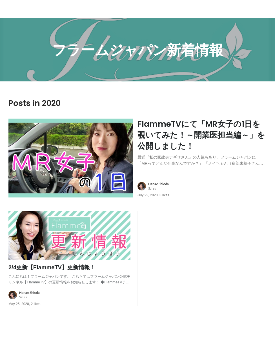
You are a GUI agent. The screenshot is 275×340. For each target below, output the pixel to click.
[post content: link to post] (202, 142)
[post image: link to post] (70, 158)
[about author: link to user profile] (205, 186)
